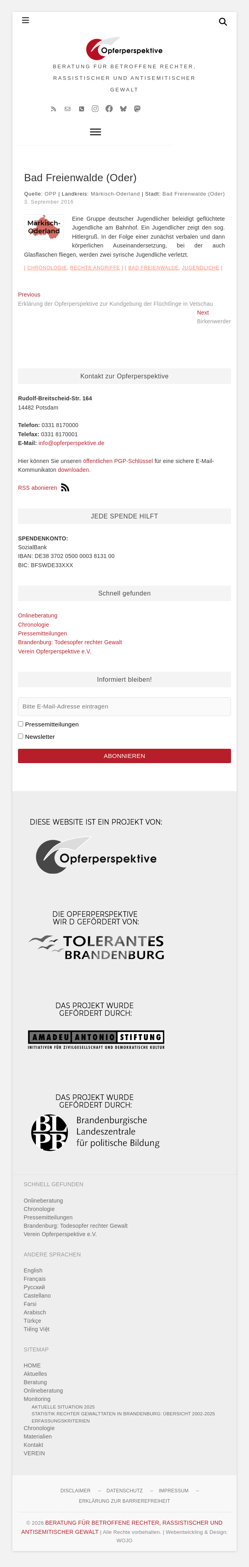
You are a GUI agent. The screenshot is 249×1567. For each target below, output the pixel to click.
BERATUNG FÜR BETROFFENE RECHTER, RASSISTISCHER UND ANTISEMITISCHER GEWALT (124, 80)
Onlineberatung (38, 619)
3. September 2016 (49, 206)
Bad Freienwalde (153, 272)
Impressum (173, 1495)
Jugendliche (200, 272)
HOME (32, 1369)
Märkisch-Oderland (115, 198)
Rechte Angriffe (95, 272)
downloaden (73, 474)
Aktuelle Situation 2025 (63, 1410)
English (33, 1274)
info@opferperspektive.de (72, 447)
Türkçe (32, 1325)
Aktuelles (35, 1378)
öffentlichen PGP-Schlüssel (118, 465)
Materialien (38, 1440)
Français (35, 1283)
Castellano (37, 1299)
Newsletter (40, 740)
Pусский (34, 1291)
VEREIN (34, 1457)
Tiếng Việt (37, 1333)
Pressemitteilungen (42, 637)
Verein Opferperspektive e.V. (54, 655)
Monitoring (37, 1403)
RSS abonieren (43, 492)
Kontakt (33, 1449)
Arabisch (35, 1316)
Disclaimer (75, 1495)
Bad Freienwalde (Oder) (193, 198)
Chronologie (47, 272)
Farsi (30, 1308)
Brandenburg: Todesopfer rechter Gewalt (70, 646)
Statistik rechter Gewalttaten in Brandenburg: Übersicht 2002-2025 (123, 1417)
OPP (51, 198)
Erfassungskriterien (61, 1424)
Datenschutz (125, 1495)
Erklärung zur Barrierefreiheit (124, 1505)
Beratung (35, 1386)
